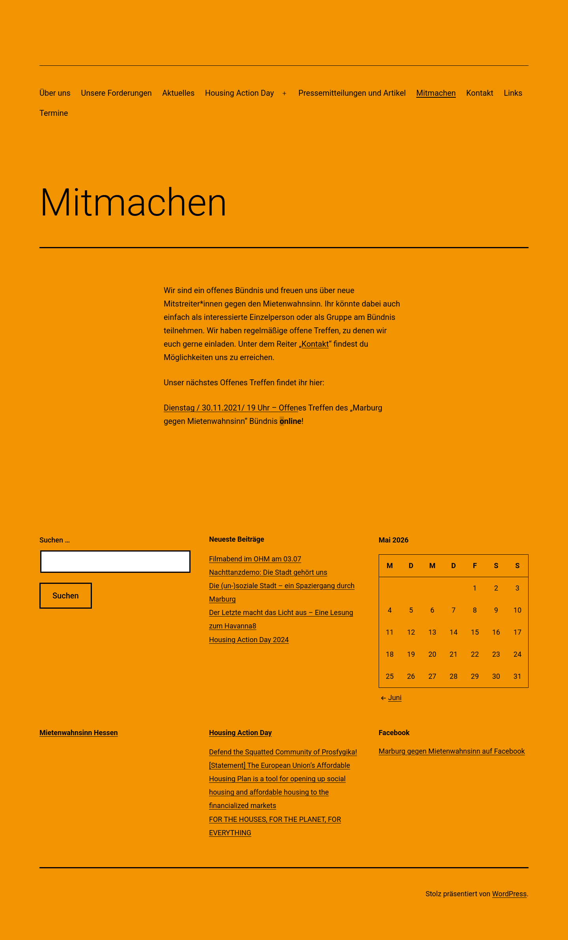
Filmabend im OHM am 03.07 (255, 559)
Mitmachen (436, 93)
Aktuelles (178, 93)
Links (513, 93)
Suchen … (54, 540)
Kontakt (479, 93)
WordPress (509, 894)
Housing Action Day (239, 93)
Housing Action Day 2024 (249, 639)
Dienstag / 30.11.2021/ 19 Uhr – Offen (231, 407)
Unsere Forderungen (116, 93)
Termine (53, 113)
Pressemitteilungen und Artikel (352, 93)
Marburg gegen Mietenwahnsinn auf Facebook (452, 751)
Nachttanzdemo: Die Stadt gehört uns (268, 572)
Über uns (55, 93)
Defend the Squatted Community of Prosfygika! (283, 752)
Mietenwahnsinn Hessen (78, 732)
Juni (390, 697)
